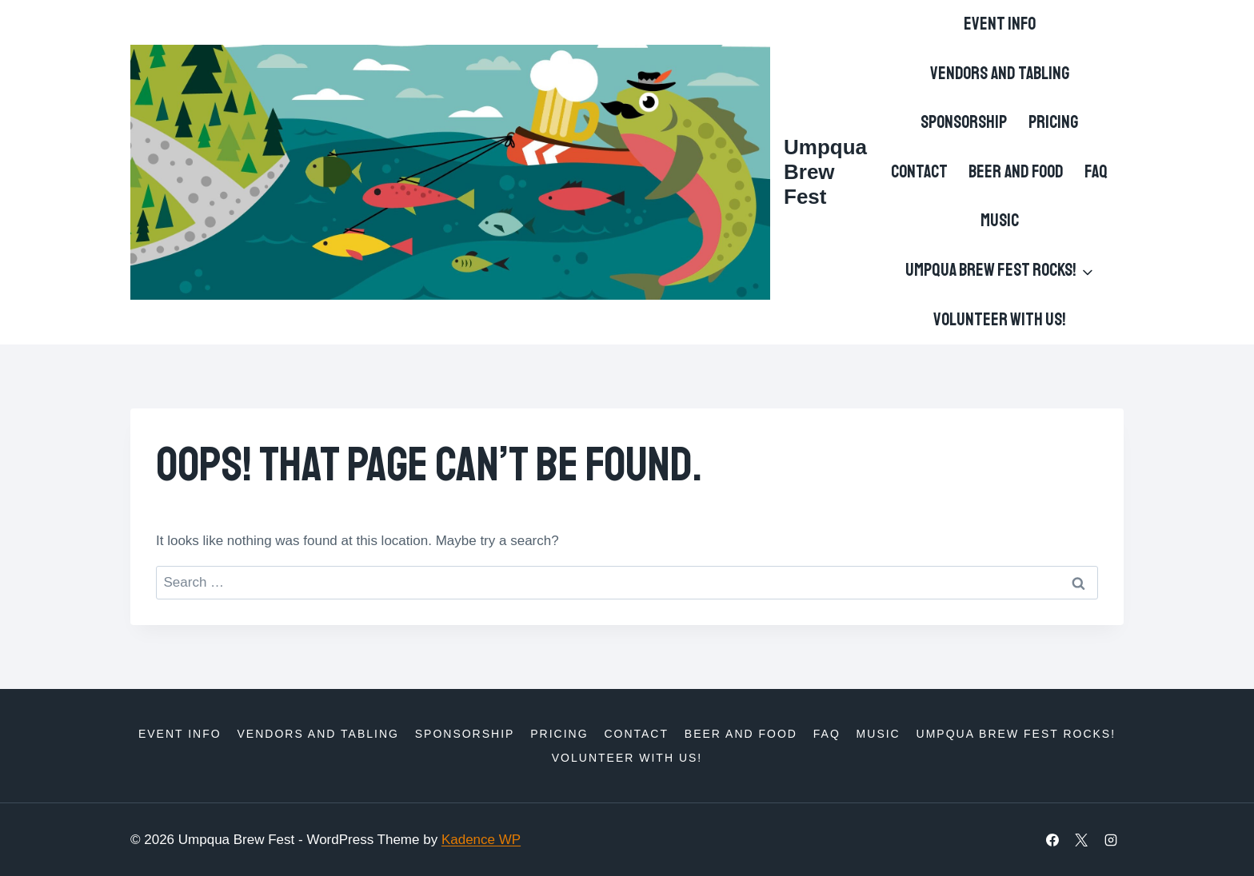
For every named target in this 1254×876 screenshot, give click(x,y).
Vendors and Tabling (999, 73)
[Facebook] (1052, 840)
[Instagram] (1111, 840)
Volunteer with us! (999, 320)
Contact (919, 172)
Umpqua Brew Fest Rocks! (1016, 733)
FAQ (1096, 172)
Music (999, 220)
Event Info (1000, 24)
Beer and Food (1016, 172)
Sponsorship (964, 122)
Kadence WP (481, 839)
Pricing (1053, 122)
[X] (1081, 840)
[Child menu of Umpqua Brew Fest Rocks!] (999, 271)
